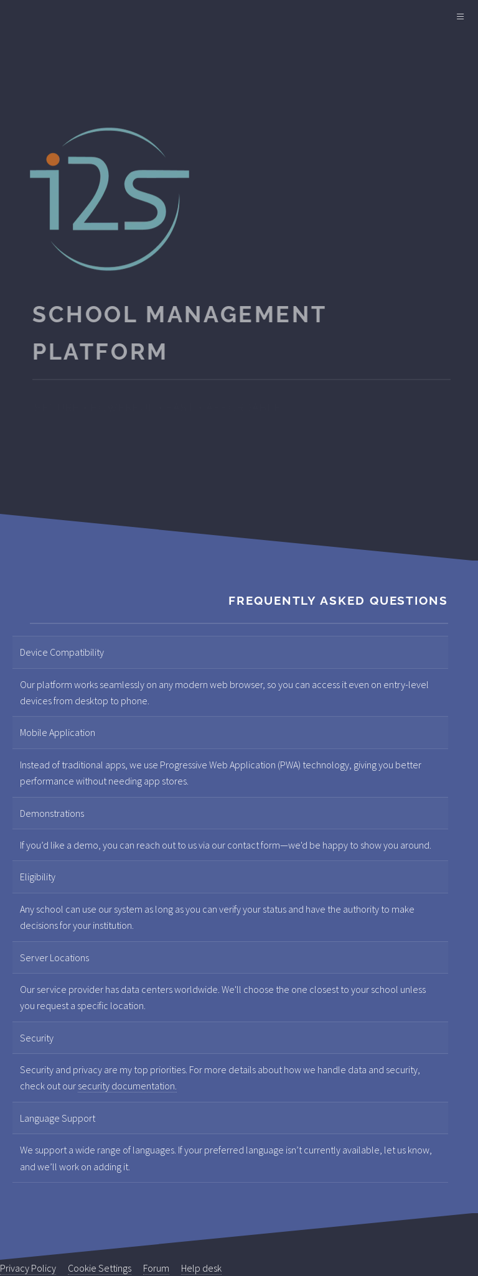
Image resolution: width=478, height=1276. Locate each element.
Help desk (201, 1268)
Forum (156, 1268)
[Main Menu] (460, 17)
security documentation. (127, 1085)
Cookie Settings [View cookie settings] (99, 1268)
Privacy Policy (28, 1268)
